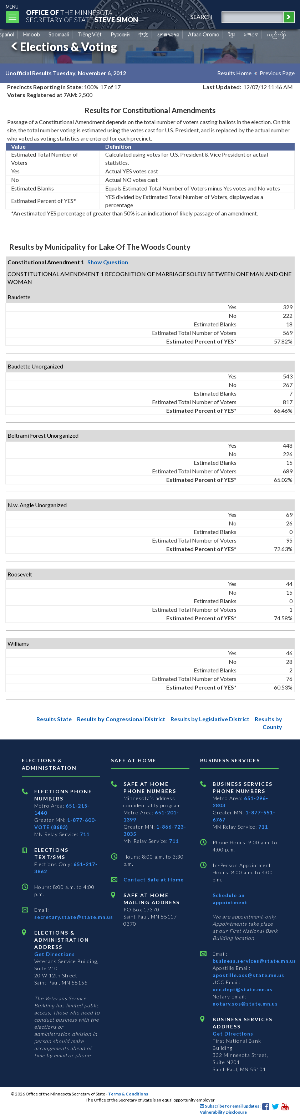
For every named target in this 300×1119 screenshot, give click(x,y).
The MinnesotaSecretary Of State (82, 16)
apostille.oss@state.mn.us (248, 975)
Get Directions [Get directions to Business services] (233, 1034)
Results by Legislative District (210, 719)
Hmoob (31, 34)
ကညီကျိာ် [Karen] (276, 34)
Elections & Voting (63, 47)
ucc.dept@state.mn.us (243, 989)
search (201, 16)
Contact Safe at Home (153, 879)
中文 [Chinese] (143, 34)
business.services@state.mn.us (254, 961)
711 (85, 834)
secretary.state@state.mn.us (73, 917)
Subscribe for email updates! (230, 1106)
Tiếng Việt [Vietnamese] (90, 34)
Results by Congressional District (121, 719)
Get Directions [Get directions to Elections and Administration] (54, 954)
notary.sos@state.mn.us (245, 1004)
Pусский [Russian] (120, 34)
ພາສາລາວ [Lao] (168, 34)
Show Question (107, 262)
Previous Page (277, 73)
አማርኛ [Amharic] (251, 34)
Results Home (234, 73)
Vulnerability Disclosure (223, 1112)
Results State (54, 719)
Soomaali (59, 34)
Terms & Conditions (128, 1094)
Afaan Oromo (203, 34)
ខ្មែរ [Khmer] (231, 34)
